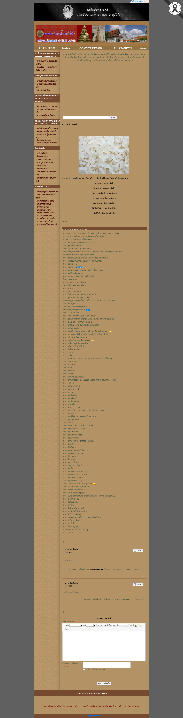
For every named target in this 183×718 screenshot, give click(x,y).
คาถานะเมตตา (69, 413)
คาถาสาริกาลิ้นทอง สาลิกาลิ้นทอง (76, 340)
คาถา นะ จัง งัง (69, 523)
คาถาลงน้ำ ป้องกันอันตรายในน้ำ (76, 343)
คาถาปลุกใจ (68, 468)
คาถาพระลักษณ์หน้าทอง (73, 273)
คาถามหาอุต (68, 392)
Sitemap (143, 48)
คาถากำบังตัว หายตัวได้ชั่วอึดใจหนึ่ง (78, 426)
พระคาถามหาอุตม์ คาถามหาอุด (76, 529)
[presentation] (102, 676)
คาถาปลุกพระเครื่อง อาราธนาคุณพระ (78, 441)
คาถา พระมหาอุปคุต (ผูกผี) (74, 493)
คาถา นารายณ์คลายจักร (73, 490)
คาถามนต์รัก (68, 288)
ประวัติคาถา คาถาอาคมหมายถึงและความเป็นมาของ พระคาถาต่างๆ (91, 233)
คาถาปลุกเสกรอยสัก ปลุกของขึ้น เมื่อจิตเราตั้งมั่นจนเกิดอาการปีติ (89, 380)
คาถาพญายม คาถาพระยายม (75, 307)
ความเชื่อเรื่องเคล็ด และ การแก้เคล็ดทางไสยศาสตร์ (84, 236)
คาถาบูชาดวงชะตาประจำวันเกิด (76, 298)
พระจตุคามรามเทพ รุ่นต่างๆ (90, 48)
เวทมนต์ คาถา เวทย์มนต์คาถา (75, 285)
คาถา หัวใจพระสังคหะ (72, 514)
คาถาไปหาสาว (69, 423)
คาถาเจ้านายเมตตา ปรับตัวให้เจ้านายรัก (79, 316)
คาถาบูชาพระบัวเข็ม (71, 386)
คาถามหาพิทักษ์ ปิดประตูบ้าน (75, 511)
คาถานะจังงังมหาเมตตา (73, 478)
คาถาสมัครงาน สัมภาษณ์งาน (75, 337)
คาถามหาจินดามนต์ (71, 401)
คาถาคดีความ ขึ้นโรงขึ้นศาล (75, 346)
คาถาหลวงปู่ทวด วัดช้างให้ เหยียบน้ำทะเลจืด (81, 325)
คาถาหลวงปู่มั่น (69, 304)
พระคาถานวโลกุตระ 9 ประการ (75, 450)
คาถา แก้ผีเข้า (68, 532)
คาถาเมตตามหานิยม (71, 499)
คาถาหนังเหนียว (69, 365)
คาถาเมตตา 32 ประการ (72, 407)
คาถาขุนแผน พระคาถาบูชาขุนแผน (77, 322)
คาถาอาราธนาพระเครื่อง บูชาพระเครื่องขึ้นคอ (82, 517)
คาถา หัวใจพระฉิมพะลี (72, 520)
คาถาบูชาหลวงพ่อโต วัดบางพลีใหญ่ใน (78, 276)
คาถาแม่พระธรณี (70, 267)
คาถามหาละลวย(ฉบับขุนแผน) (75, 471)
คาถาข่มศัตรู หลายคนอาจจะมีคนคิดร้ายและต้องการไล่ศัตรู (87, 359)
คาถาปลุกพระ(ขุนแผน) (72, 481)
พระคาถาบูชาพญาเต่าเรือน (74, 310)
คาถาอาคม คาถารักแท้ (72, 465)
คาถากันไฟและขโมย (71, 349)
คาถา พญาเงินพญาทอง (72, 291)
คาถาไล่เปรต (68, 383)
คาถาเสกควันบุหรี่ (70, 398)
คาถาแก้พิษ (67, 355)
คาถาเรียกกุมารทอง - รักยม (74, 429)
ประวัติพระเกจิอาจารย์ (123, 48)
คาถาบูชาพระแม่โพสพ (72, 246)
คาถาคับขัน (68, 368)
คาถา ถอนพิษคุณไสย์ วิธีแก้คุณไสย (77, 484)
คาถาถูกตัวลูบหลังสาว (72, 420)
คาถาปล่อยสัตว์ (69, 456)
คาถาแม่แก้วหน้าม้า (71, 313)
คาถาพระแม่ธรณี (70, 264)
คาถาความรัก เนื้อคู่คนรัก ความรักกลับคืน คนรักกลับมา (85, 331)
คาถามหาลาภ (68, 505)
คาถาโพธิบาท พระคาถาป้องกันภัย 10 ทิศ (79, 294)
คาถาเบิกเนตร (69, 459)
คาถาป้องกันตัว (69, 371)
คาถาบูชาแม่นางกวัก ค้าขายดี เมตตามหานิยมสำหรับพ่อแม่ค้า (88, 319)
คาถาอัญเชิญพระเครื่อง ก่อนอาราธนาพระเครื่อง (82, 261)
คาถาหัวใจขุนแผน (70, 502)
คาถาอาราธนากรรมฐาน (73, 453)
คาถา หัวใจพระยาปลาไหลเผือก (76, 487)
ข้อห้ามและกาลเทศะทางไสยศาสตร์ (77, 240)
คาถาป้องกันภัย (69, 447)
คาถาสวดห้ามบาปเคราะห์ (73, 377)
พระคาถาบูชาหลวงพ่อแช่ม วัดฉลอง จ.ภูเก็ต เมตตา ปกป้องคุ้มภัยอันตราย (93, 252)
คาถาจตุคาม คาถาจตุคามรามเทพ (77, 249)
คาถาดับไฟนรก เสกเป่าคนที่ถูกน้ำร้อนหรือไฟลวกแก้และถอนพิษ (89, 496)
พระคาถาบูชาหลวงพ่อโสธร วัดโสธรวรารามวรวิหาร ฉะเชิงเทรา (89, 301)
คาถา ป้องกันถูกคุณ (71, 526)
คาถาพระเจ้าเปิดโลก (71, 462)
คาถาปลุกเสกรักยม (71, 432)
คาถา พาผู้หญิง (69, 404)
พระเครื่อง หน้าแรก (47, 48)
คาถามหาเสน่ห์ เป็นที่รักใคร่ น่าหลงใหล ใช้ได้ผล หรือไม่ (85, 334)
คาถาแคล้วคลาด (70, 362)
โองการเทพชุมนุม (70, 279)
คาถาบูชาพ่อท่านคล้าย (72, 328)
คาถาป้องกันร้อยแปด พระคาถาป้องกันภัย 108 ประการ (85, 410)
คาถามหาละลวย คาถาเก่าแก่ (75, 474)
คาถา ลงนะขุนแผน (71, 438)
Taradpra (66, 48)
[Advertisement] (104, 69)
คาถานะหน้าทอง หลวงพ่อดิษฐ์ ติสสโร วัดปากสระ (83, 270)
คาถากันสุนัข (68, 374)
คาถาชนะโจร (68, 444)
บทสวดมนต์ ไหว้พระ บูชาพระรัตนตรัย (78, 255)
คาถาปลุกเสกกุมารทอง (72, 435)
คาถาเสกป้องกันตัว (70, 395)
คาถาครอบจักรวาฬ (71, 389)
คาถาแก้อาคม (69, 352)
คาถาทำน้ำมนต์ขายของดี (73, 508)
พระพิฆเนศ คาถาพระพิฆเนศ (74, 282)
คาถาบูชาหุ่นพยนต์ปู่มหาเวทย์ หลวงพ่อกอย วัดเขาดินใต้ (86, 258)
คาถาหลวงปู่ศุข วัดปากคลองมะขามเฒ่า (79, 243)
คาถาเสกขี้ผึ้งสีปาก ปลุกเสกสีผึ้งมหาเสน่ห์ (79, 417)
